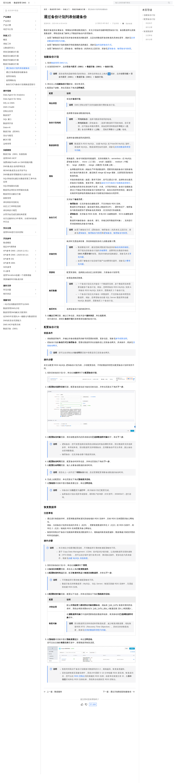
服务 (80, 4)
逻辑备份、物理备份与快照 (119, 57)
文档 (139, 4)
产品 (35, 4)
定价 (58, 4)
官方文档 (7, 11)
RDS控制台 (79, 685)
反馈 (93, 713)
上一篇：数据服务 (53, 700)
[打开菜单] (4, 4)
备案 (145, 4)
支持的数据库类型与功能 (95, 639)
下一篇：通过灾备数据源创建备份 (119, 700)
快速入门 (66, 18)
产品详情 (115, 32)
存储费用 (103, 259)
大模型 (28, 4)
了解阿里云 (89, 4)
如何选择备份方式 (104, 53)
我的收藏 (129, 32)
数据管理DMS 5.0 (59, 71)
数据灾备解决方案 (78, 18)
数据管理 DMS (20, 11)
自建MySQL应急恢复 (78, 567)
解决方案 (43, 4)
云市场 (66, 4)
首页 (45, 18)
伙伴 (73, 4)
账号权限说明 (121, 347)
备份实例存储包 (122, 256)
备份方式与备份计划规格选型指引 (116, 191)
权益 (52, 4)
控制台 (151, 4)
